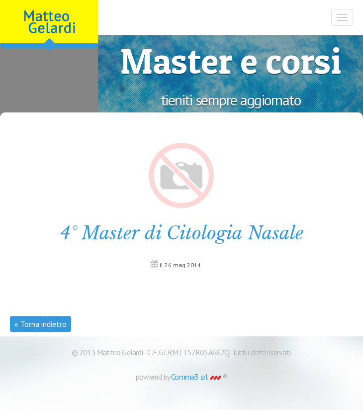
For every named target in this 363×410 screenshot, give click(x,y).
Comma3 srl (195, 377)
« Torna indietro (40, 324)
